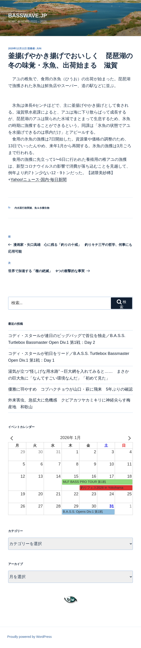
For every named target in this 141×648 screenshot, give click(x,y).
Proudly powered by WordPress (29, 637)
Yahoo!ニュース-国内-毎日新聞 (39, 179)
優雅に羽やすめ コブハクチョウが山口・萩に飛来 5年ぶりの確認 (70, 389)
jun (38, 48)
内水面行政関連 (23, 208)
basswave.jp (27, 15)
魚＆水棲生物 (41, 208)
